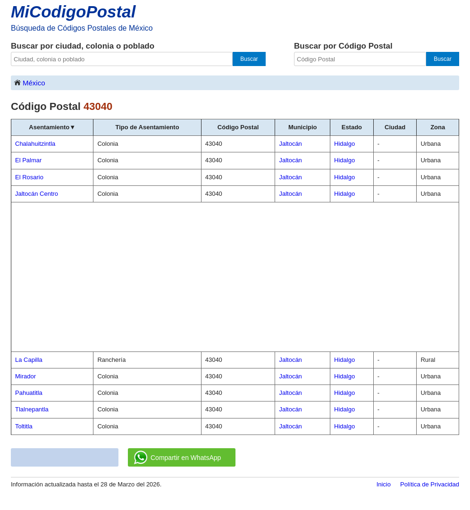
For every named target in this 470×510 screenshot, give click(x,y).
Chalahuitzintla (35, 143)
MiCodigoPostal (73, 11)
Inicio (384, 484)
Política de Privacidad (429, 484)
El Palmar (28, 160)
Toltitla (24, 426)
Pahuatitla (28, 392)
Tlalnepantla (32, 409)
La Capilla (28, 359)
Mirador (25, 376)
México (29, 82)
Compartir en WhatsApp (177, 457)
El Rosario (29, 177)
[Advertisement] (235, 277)
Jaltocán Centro (36, 193)
